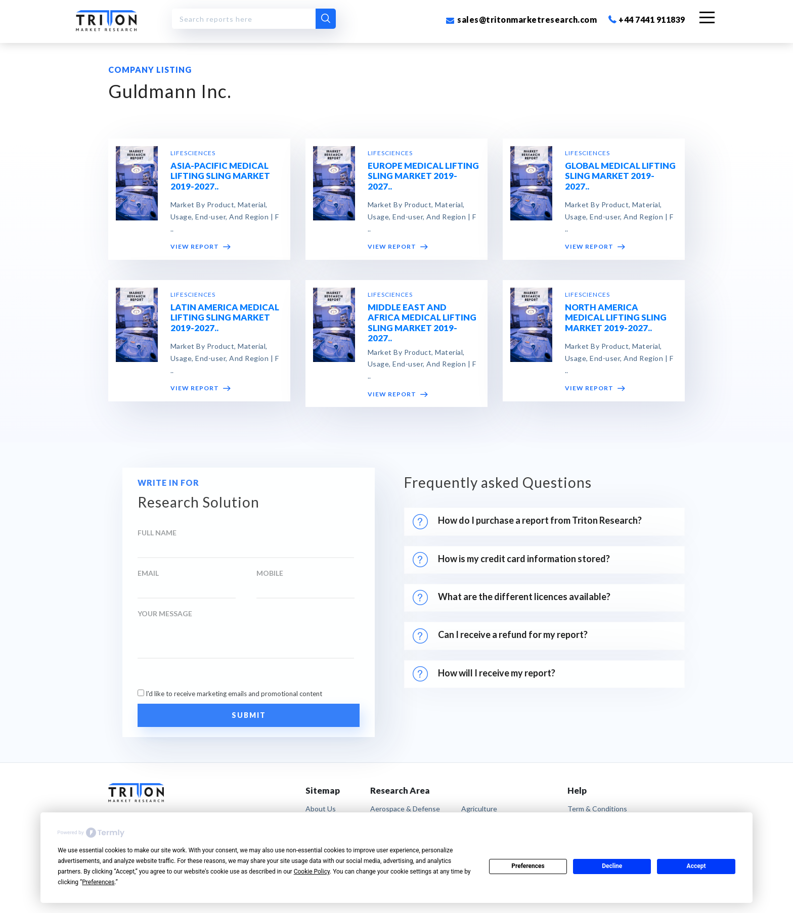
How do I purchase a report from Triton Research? (527, 521)
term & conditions (597, 808)
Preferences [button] (98, 882)
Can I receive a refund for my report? (500, 636)
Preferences (528, 866)
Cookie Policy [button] (312, 871)
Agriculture (479, 808)
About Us (320, 808)
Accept (696, 866)
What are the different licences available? (511, 597)
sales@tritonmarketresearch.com (521, 19)
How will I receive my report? (484, 673)
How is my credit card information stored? (513, 559)
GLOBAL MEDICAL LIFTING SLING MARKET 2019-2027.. (620, 176)
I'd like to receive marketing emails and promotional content (234, 694)
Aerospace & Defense (405, 808)
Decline (612, 866)
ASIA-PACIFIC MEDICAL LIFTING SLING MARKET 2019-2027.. (220, 176)
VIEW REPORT (200, 247)
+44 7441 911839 (646, 19)
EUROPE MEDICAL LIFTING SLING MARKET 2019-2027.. (423, 176)
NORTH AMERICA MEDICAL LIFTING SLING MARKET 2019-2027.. (616, 318)
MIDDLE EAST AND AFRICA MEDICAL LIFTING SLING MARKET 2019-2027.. (422, 323)
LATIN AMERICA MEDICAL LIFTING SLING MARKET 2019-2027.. (224, 318)
